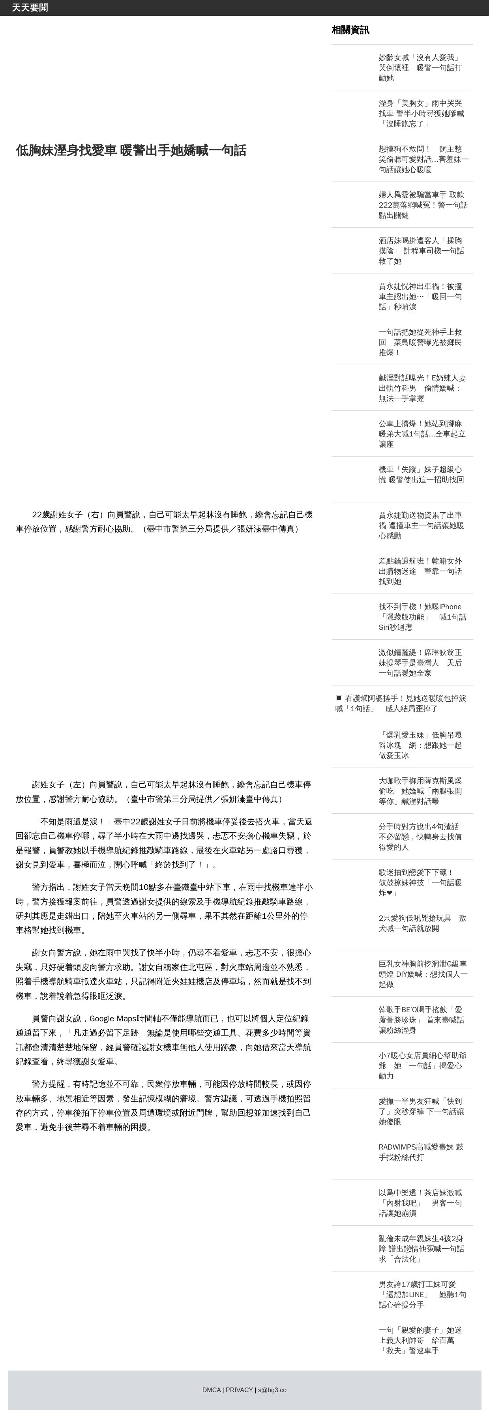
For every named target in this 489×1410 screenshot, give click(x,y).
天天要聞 (30, 8)
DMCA (211, 1390)
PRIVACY (239, 1390)
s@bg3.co (272, 1390)
